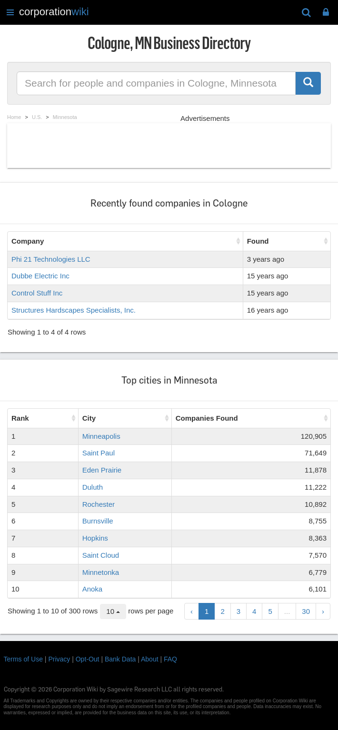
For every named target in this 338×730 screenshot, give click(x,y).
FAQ (170, 659)
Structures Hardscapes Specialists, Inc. (73, 310)
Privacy (59, 659)
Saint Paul (98, 453)
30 (306, 611)
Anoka (92, 589)
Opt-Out (87, 659)
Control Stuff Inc (36, 293)
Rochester (98, 504)
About (150, 659)
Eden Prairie (102, 470)
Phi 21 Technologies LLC (50, 259)
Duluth (92, 487)
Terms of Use (23, 659)
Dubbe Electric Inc (40, 276)
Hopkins (95, 538)
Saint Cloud (100, 555)
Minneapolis (101, 436)
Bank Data (120, 659)
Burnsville (97, 521)
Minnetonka (100, 572)
